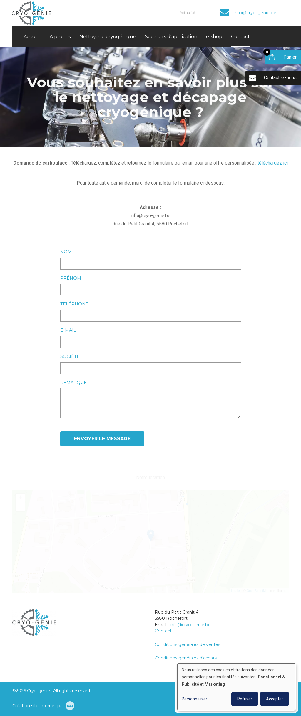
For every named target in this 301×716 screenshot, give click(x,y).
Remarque (73, 383)
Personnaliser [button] (194, 699)
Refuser (244, 699)
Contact (240, 36)
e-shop (214, 36)
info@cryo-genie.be (190, 624)
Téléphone (74, 304)
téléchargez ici (272, 163)
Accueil (32, 36)
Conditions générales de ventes (187, 644)
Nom (66, 252)
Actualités (188, 12)
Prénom (70, 278)
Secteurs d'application (171, 36)
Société (70, 356)
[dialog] (236, 686)
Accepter (274, 699)
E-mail (68, 330)
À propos (60, 36)
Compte (209, 12)
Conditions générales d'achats (186, 658)
